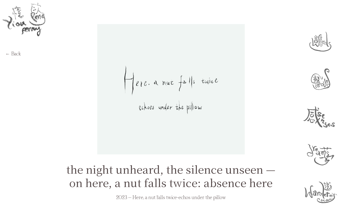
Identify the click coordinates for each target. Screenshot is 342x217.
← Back (13, 54)
